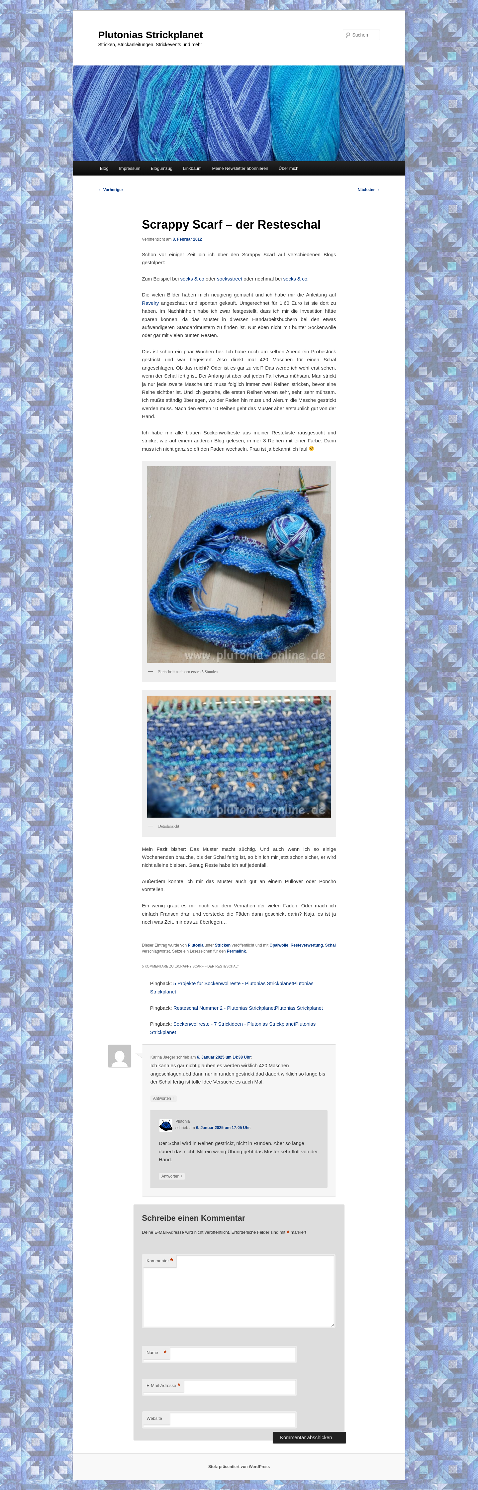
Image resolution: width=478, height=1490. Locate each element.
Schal (330, 945)
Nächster (369, 189)
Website (154, 1418)
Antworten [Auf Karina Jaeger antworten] (163, 1098)
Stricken (223, 945)
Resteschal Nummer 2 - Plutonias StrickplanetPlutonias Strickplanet (248, 1008)
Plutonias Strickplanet (150, 34)
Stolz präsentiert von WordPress (239, 1466)
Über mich (288, 168)
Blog (104, 168)
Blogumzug (161, 168)
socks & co (192, 279)
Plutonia (195, 945)
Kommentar (159, 1261)
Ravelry (150, 303)
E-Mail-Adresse (163, 1386)
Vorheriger (110, 189)
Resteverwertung (307, 945)
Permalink (236, 951)
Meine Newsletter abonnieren (240, 168)
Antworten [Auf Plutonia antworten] (171, 1176)
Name (156, 1353)
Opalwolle (278, 945)
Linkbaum (192, 168)
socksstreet (229, 279)
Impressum (129, 168)
